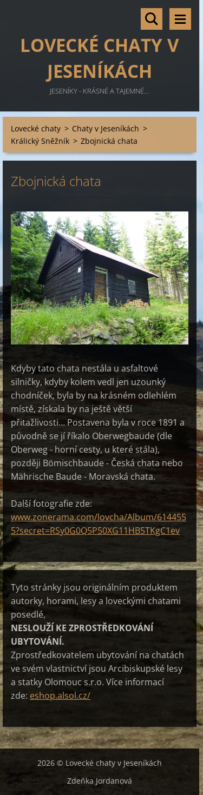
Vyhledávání (151, 19)
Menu (180, 19)
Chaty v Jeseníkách (105, 128)
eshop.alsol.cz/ (60, 695)
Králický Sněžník (40, 141)
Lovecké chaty (36, 128)
